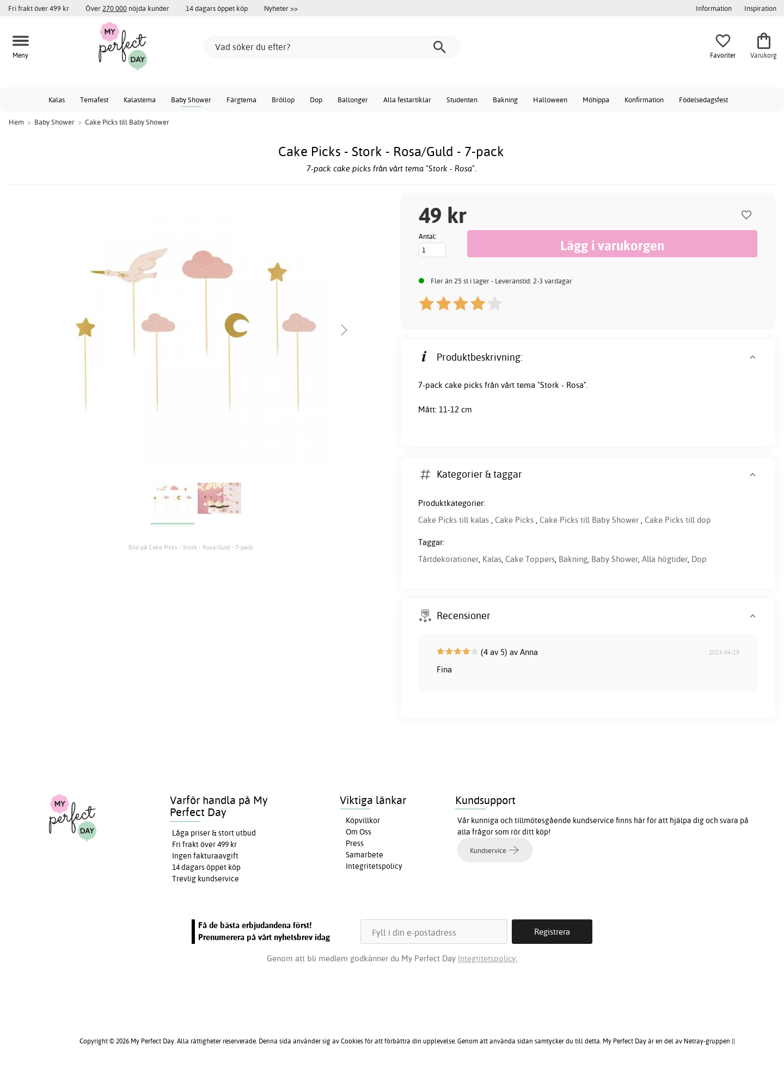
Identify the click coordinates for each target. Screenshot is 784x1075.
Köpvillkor (363, 820)
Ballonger (353, 99)
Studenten (461, 99)
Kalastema (140, 99)
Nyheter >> (281, 8)
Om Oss (358, 832)
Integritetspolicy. (487, 958)
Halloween (550, 99)
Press (355, 843)
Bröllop (283, 99)
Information (714, 8)
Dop (316, 99)
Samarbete (364, 855)
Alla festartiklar (407, 99)
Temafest (94, 99)
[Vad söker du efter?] (332, 47)
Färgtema (241, 99)
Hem (16, 122)
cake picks (463, 385)
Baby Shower (191, 99)
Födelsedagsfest (703, 99)
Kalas (56, 99)
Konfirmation (644, 99)
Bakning (505, 99)
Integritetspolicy (374, 866)
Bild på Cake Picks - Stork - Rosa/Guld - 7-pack (190, 547)
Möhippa (596, 99)
